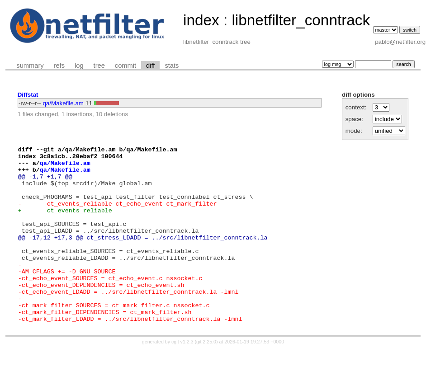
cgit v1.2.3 (182, 377)
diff (150, 65)
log (79, 65)
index (201, 20)
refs (59, 65)
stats (172, 65)
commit (125, 65)
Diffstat (28, 94)
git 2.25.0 (206, 377)
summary (29, 65)
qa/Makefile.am (63, 103)
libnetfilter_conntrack (301, 20)
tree (99, 65)
